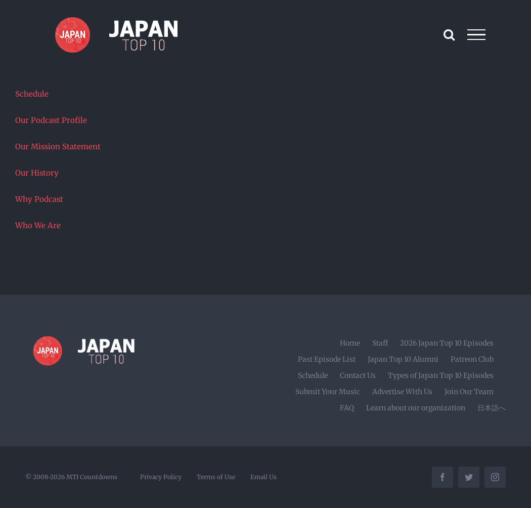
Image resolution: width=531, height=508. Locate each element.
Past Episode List (327, 359)
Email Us (263, 477)
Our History (37, 173)
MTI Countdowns (91, 477)
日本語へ (491, 407)
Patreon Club (472, 359)
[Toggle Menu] (476, 34)
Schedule (32, 94)
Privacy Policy (161, 477)
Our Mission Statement (58, 146)
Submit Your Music (327, 391)
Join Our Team (469, 391)
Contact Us (358, 375)
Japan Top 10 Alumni (403, 359)
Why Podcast (39, 199)
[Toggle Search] (449, 34)
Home (350, 343)
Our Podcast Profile (51, 120)
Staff (380, 343)
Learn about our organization (415, 407)
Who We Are (38, 225)
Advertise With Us (402, 391)
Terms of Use (216, 477)
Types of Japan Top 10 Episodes (441, 375)
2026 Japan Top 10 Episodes (447, 343)
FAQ (347, 407)
